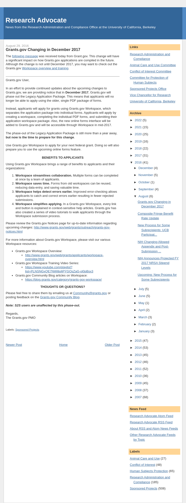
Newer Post (14, 345)
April (142, 310)
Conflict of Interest (142, 465)
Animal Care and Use (145, 458)
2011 (139, 369)
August (144, 196)
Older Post (112, 345)
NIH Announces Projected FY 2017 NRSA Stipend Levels (158, 262)
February (145, 324)
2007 (139, 397)
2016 (139, 162)
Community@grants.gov (90, 293)
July (142, 289)
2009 (139, 383)
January (145, 331)
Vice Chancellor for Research (150, 95)
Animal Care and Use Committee (153, 65)
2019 (139, 141)
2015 (139, 340)
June (142, 296)
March (143, 317)
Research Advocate (36, 20)
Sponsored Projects (27, 329)
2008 (139, 390)
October (145, 182)
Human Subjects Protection (149, 471)
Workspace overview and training (45, 68)
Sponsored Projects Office (148, 89)
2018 (139, 148)
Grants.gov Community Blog (59, 297)
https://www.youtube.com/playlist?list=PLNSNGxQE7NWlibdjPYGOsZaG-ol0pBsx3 (59, 269)
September (147, 189)
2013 (139, 355)
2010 (139, 376)
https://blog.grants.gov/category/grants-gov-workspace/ (63, 279)
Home (63, 345)
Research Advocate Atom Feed (151, 416)
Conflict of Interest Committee (150, 71)
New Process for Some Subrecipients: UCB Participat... (154, 229)
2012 (139, 362)
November (146, 175)
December (146, 168)
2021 (139, 127)
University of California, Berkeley (152, 101)
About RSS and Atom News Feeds (154, 428)
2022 (139, 120)
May (142, 303)
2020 (139, 134)
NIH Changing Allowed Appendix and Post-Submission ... (153, 246)
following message (25, 56)
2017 (139, 155)
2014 (139, 347)
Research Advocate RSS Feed (151, 422)
